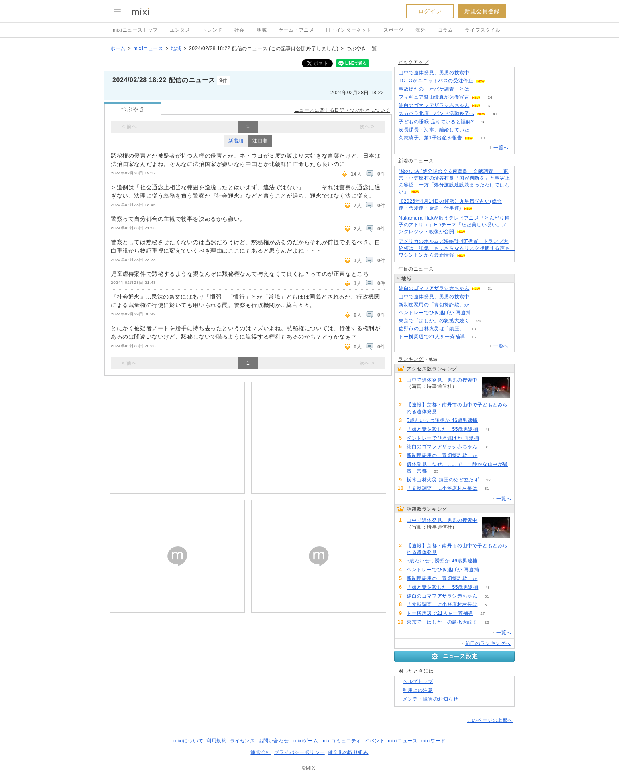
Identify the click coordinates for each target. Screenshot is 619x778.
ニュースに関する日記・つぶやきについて (342, 110)
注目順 (260, 140)
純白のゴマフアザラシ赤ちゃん (434, 105)
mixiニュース (148, 48)
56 (478, 130)
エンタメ (180, 30)
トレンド (212, 30)
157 (487, 420)
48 (487, 429)
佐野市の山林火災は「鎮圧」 (431, 328)
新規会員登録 (482, 11)
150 (494, 81)
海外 (420, 30)
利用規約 (216, 741)
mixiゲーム (305, 741)
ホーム (118, 48)
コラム (445, 30)
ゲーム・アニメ (296, 30)
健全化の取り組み (348, 752)
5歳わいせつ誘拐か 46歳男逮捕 (442, 420)
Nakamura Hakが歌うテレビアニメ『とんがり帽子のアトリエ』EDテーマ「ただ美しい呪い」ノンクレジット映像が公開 (454, 224)
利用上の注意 (418, 690)
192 (478, 89)
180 (446, 412)
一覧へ (501, 147)
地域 (262, 30)
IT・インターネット (348, 30)
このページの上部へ (490, 720)
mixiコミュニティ (341, 741)
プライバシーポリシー (299, 752)
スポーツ (393, 30)
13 (483, 138)
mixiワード (433, 741)
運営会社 (260, 752)
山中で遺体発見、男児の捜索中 (434, 72)
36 (483, 122)
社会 (239, 30)
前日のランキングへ (488, 643)
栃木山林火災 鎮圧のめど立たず (443, 480)
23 (436, 471)
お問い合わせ (274, 741)
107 (480, 313)
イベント (374, 741)
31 (490, 105)
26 (478, 321)
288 (478, 297)
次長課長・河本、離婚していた (434, 130)
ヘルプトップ (418, 681)
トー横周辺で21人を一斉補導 (432, 336)
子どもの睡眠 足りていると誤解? (436, 122)
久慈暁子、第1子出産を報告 (430, 138)
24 (490, 97)
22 (488, 480)
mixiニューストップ (135, 30)
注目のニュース (416, 269)
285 (478, 73)
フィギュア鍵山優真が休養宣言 (434, 97)
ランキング (411, 359)
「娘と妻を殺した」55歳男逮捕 (442, 429)
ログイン (430, 11)
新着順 (236, 140)
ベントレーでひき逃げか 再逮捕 (435, 312)
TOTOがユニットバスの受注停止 (436, 80)
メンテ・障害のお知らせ (430, 699)
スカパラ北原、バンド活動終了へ (436, 113)
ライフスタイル (482, 30)
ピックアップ (413, 62)
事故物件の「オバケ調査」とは (434, 89)
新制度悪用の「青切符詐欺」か (434, 304)
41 (495, 113)
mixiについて (188, 741)
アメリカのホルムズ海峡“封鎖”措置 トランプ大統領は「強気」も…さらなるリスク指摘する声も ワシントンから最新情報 (457, 248)
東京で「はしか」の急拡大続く (434, 320)
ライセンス (242, 741)
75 (478, 305)
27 (474, 337)
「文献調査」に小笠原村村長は (442, 488)
